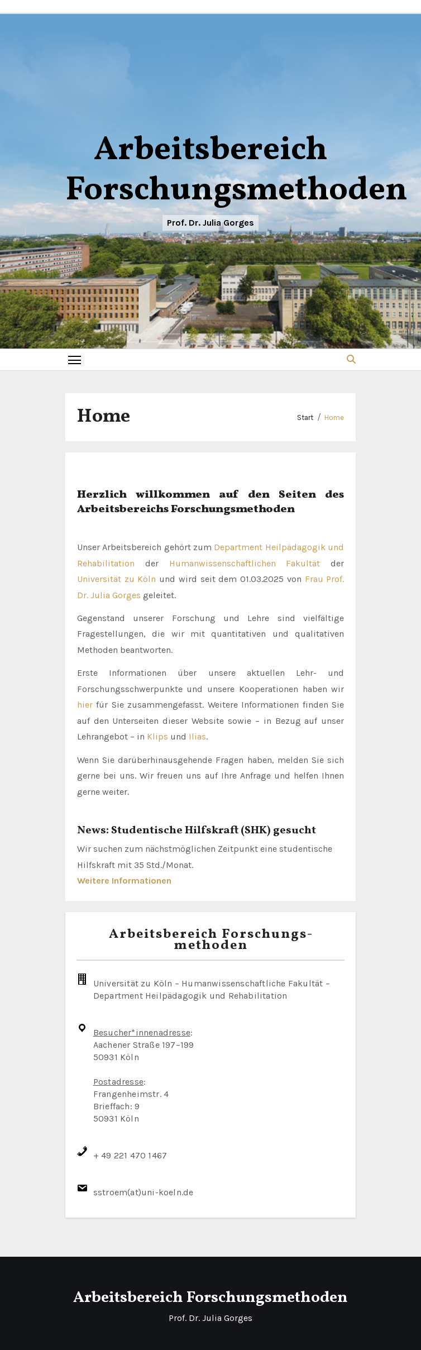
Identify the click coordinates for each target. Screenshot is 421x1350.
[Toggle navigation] (74, 359)
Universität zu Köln (116, 579)
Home (334, 417)
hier (85, 704)
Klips (157, 736)
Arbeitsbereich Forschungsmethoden (236, 170)
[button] (351, 359)
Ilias (197, 736)
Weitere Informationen (124, 880)
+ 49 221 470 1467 (130, 1155)
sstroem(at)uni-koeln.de (143, 1192)
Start (305, 417)
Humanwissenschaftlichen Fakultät (244, 563)
